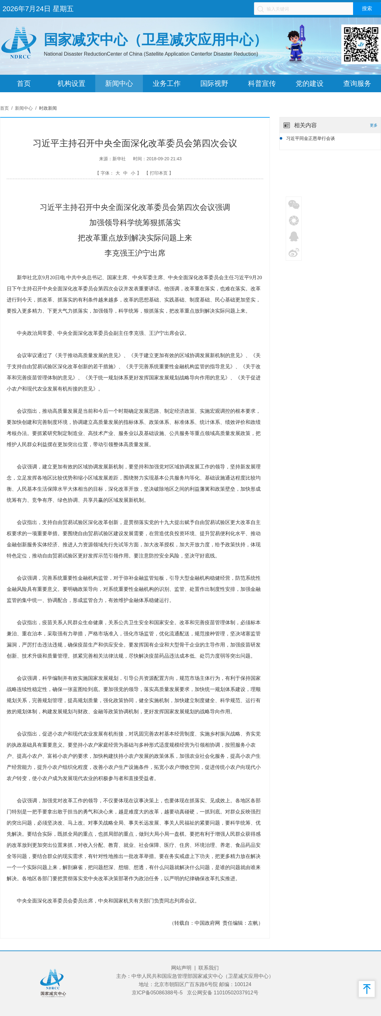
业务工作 (167, 83)
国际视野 (214, 83)
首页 (24, 83)
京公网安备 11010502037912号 (222, 992)
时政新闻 (48, 108)
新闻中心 (119, 83)
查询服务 (357, 83)
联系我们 (208, 968)
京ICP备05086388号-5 (157, 992)
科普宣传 (262, 83)
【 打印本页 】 (158, 173)
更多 (374, 125)
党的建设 (310, 83)
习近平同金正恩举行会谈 (310, 138)
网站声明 (181, 968)
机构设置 (71, 83)
